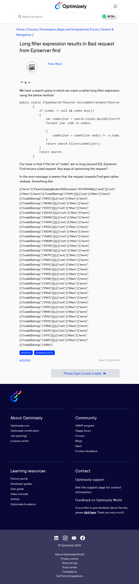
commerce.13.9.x (44, 352)
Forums (32, 29)
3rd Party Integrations (69, 576)
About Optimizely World (69, 554)
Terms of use (69, 563)
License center (19, 441)
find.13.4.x (26, 352)
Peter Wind (55, 64)
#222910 (25, 360)
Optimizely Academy (23, 504)
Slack (78, 446)
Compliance (69, 571)
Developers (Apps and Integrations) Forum (69, 29)
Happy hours (83, 430)
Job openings (18, 436)
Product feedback (86, 451)
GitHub (14, 499)
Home (20, 29)
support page (96, 487)
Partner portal (18, 478)
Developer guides (21, 484)
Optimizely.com (19, 425)
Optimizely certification (24, 430)
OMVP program (84, 425)
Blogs (78, 441)
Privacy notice (69, 558)
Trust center (69, 567)
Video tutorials (19, 494)
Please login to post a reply (85, 373)
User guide (17, 489)
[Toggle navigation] (115, 6)
